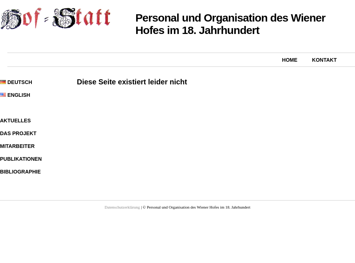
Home (290, 60)
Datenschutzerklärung (122, 207)
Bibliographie (20, 172)
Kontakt (324, 60)
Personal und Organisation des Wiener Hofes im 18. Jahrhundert (230, 24)
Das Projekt (18, 133)
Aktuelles (15, 120)
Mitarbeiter (17, 146)
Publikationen (21, 159)
